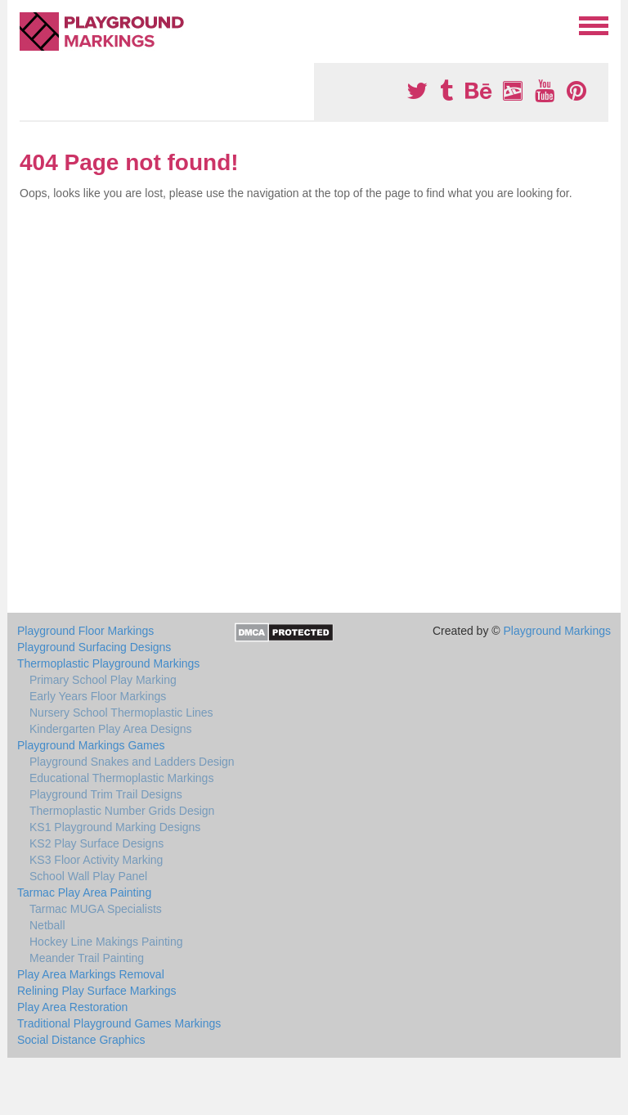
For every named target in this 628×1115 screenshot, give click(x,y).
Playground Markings (557, 630)
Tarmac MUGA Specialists (95, 908)
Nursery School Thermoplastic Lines (121, 712)
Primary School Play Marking (103, 679)
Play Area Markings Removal (90, 974)
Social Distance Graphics (81, 1039)
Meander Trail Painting (86, 957)
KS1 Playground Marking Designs (114, 827)
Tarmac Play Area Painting (84, 892)
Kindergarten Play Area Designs (110, 728)
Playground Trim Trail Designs (105, 794)
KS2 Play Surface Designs (96, 843)
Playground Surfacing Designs (94, 647)
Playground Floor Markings (85, 630)
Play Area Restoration (72, 1007)
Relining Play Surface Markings (97, 990)
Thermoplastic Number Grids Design (121, 810)
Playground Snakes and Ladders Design (132, 761)
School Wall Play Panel (88, 876)
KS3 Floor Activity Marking (96, 859)
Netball (47, 925)
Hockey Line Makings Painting (106, 941)
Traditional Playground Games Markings (119, 1023)
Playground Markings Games (91, 745)
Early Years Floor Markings (97, 696)
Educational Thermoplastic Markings (121, 778)
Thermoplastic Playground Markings (108, 663)
